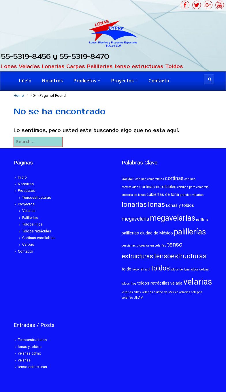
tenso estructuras (32, 367)
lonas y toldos (30, 346)
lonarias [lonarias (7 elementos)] (134, 204)
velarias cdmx (29, 353)
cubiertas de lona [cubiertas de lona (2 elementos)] (162, 194)
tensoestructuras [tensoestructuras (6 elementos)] (180, 256)
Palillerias (30, 217)
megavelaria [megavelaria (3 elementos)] (135, 219)
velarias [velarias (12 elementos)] (197, 282)
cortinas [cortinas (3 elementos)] (174, 178)
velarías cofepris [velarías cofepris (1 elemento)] (190, 292)
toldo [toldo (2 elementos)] (126, 269)
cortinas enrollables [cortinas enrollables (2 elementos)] (157, 186)
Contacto (158, 80)
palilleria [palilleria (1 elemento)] (202, 219)
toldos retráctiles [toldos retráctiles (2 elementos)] (153, 283)
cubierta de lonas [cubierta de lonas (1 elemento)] (134, 195)
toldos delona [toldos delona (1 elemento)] (200, 269)
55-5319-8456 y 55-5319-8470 (55, 56)
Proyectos (122, 80)
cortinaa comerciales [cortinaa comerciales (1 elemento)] (149, 179)
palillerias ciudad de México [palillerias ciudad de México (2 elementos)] (147, 233)
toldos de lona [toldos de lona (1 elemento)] (180, 269)
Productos (84, 80)
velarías (24, 360)
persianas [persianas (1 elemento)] (129, 245)
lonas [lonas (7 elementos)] (156, 204)
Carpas (28, 244)
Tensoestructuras (36, 197)
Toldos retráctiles (36, 231)
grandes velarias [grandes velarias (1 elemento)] (192, 195)
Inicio (25, 80)
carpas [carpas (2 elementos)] (128, 178)
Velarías (28, 211)
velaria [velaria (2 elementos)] (176, 283)
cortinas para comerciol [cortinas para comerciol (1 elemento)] (193, 187)
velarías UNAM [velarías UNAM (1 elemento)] (132, 298)
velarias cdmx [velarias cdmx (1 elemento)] (131, 292)
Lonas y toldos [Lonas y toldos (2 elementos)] (180, 205)
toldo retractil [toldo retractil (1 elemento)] (141, 269)
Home (19, 95)
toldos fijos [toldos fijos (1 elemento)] (129, 283)
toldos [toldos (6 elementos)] (160, 268)
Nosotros (52, 80)
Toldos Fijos (32, 224)
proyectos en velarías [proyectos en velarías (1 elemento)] (151, 245)
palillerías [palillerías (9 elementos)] (190, 231)
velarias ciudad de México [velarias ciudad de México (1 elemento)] (160, 292)
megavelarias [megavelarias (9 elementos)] (172, 218)
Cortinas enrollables (38, 238)
